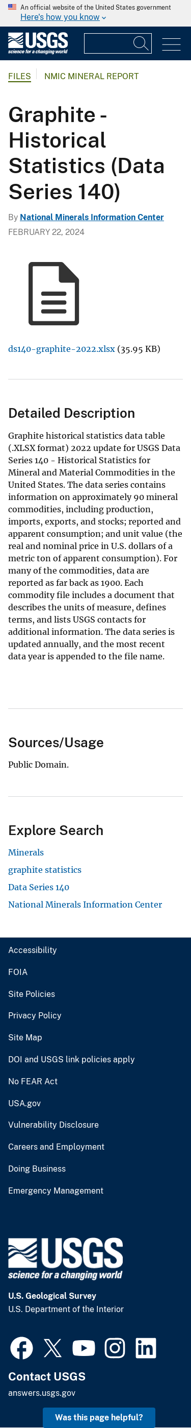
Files (19, 76)
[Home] (38, 52)
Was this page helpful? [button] (99, 1417)
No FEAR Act (33, 1081)
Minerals (26, 852)
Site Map (25, 1037)
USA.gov (24, 1103)
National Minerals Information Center (92, 217)
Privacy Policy (35, 1015)
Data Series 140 (38, 887)
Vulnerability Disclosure (53, 1125)
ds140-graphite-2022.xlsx (61, 349)
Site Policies (31, 994)
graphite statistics (44, 870)
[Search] (141, 43)
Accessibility (32, 950)
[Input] (118, 43)
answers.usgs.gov (41, 1393)
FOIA (18, 972)
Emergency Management (55, 1191)
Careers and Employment (56, 1147)
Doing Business (37, 1169)
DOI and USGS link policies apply (71, 1059)
